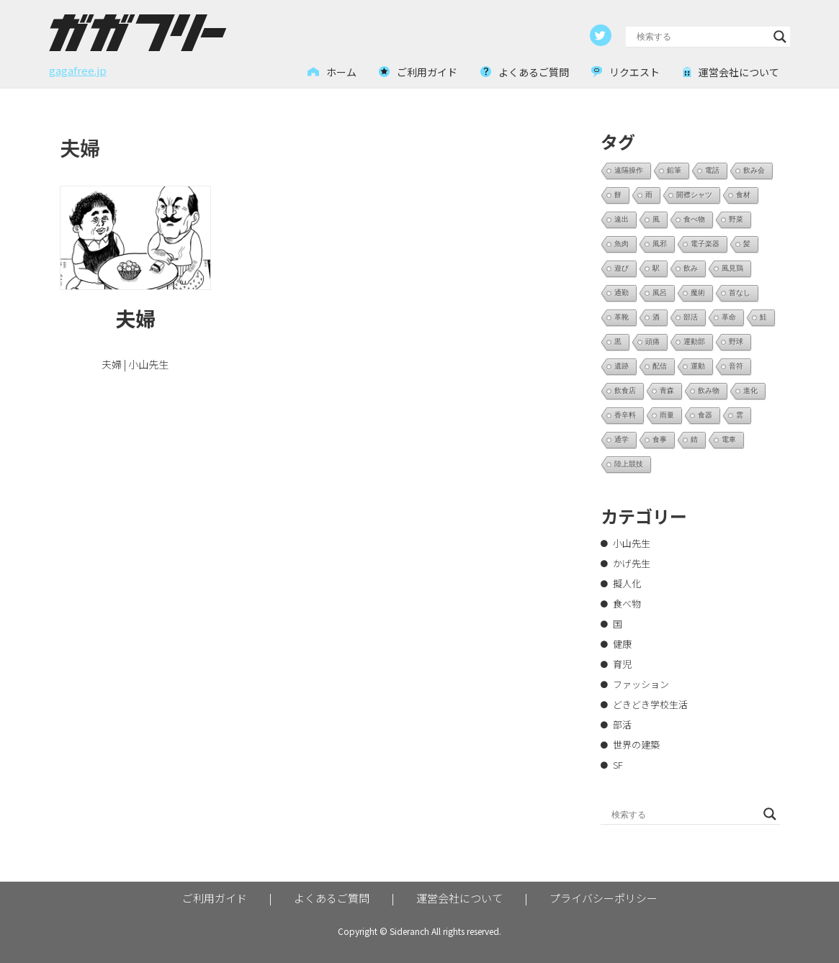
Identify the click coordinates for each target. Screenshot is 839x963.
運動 (698, 366)
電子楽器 (705, 244)
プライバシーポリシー (603, 897)
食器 (705, 415)
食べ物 (694, 219)
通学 (621, 439)
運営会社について (459, 897)
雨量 (667, 415)
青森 (667, 390)
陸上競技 (628, 464)
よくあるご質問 (331, 897)
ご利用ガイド (214, 897)
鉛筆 (674, 170)
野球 (736, 341)
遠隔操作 (628, 170)
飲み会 (754, 170)
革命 (729, 317)
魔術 (698, 293)
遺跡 (621, 366)
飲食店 (625, 390)
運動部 (694, 341)
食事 (659, 439)
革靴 (621, 317)
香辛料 (625, 415)
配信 (659, 366)
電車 (729, 439)
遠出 (621, 219)
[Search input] (702, 37)
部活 (690, 317)
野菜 (736, 219)
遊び (621, 268)
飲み (690, 268)
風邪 (659, 244)
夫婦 (135, 318)
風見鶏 (732, 268)
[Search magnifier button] (780, 37)
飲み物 (708, 390)
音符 (736, 366)
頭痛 (652, 341)
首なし (739, 293)
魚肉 (621, 244)
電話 (712, 170)
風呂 (659, 293)
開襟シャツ (694, 195)
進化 (750, 390)
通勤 (621, 293)
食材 (743, 195)
